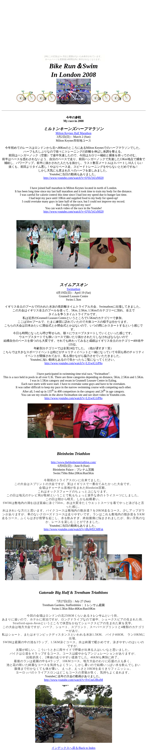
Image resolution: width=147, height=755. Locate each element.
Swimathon (73, 289)
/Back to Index (73, 748)
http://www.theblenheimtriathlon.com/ (73, 462)
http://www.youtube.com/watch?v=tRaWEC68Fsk (73, 529)
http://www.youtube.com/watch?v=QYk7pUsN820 (73, 177)
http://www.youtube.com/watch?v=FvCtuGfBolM (73, 679)
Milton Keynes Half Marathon (73, 133)
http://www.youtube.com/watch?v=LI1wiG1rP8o (73, 363)
